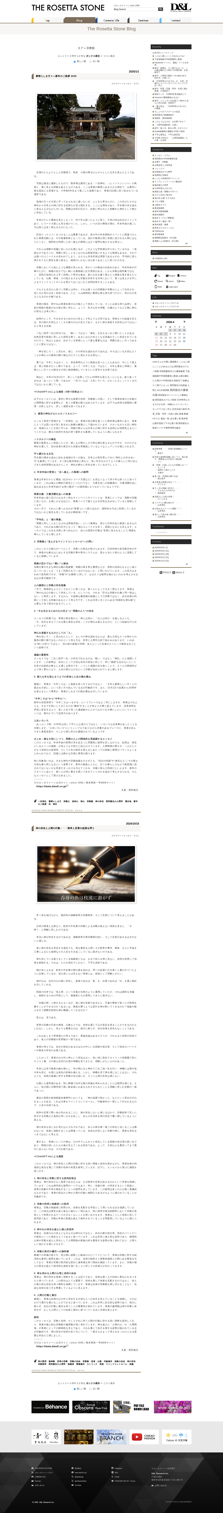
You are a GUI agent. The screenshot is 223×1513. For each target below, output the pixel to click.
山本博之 (162, 505)
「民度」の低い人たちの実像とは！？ (171, 465)
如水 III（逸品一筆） (163, 221)
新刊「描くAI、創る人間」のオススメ (171, 128)
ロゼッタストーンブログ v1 (166, 303)
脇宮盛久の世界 (161, 185)
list (186, 243)
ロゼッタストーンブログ (44, 1473)
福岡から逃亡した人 (166, 470)
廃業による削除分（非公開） (167, 241)
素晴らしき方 (55, 801)
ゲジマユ (162, 484)
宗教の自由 (75, 1361)
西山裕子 (162, 478)
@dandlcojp (79, 1477)
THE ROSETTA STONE (43, 1468)
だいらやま (162, 499)
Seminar (38, 1481)
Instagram (118, 1468)
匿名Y (160, 453)
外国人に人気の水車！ (164, 497)
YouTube (78, 1485)
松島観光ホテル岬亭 (163, 172)
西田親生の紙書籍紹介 (164, 115)
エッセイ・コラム (131, 83)
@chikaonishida (80, 1481)
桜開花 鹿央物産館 (163, 118)
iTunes (132, 1481)
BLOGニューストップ (164, 53)
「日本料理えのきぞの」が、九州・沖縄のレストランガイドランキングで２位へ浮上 (171, 83)
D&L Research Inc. (160, 1473)
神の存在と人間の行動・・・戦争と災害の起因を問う (65, 828)
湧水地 (128, 801)
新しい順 (80, 61)
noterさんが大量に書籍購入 (165, 362)
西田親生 (162, 493)
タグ (80, 48)
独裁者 (71, 1364)
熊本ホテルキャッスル (164, 228)
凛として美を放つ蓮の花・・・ (168, 514)
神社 (55, 804)
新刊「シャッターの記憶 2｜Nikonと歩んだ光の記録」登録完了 (171, 102)
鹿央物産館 (159, 208)
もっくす (162, 467)
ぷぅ (160, 461)
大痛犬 (161, 473)
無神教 (52, 1361)
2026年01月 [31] (161, 557)
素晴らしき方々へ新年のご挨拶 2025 (56, 76)
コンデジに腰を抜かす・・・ (167, 503)
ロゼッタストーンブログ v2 (166, 306)
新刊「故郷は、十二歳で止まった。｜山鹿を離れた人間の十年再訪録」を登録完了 (171, 70)
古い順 (94, 61)
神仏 (82, 801)
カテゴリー (116, 83)
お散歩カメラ (160, 205)
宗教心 (67, 801)
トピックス (159, 168)
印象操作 (108, 1361)
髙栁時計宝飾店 (161, 175)
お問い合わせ (40, 1485)
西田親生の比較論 (178, 385)
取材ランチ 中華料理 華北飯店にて (170, 94)
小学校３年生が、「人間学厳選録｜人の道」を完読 (171, 139)
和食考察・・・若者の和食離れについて (171, 450)
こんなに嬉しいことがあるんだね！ (170, 56)
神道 (102, 1364)
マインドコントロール (116, 1364)
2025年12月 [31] (161, 561)
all (187, 433)
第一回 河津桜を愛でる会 (166, 476)
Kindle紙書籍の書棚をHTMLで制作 (169, 131)
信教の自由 (119, 1361)
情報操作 (80, 1364)
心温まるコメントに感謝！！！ (168, 508)
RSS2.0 (165, 572)
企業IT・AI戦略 (161, 162)
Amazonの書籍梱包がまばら (166, 97)
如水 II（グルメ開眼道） (165, 218)
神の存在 (99, 801)
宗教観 (90, 801)
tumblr (117, 1477)
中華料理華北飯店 (172, 428)
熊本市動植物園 (161, 211)
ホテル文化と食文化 (163, 195)
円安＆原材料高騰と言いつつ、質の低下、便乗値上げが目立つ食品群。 (171, 458)
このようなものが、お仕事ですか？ (170, 121)
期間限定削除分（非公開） (166, 238)
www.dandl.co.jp (81, 1473)
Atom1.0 (178, 572)
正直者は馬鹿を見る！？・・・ (168, 482)
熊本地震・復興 (161, 224)
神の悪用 (42, 1361)
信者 (93, 1361)
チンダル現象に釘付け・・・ (167, 488)
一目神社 (42, 801)
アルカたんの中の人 (166, 490)
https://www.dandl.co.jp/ (51, 786)
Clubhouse (159, 231)
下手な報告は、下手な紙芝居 (167, 135)
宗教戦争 (42, 1364)
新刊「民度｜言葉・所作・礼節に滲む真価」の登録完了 (171, 89)
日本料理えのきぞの (163, 188)
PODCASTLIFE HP (122, 1481)
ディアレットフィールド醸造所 (168, 182)
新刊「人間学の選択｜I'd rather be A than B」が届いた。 (170, 77)
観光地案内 (159, 214)
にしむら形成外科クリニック (167, 178)
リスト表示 (109, 56)
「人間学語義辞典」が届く (166, 125)
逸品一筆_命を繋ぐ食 (171, 418)
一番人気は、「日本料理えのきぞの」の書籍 (171, 107)
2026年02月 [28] (161, 554)
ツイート (78, 810)
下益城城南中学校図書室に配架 (168, 59)
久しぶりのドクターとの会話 (167, 111)
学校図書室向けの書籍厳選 (172, 371)
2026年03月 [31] (161, 551)
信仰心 (75, 801)
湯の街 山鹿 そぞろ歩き (164, 198)
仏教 (99, 1361)
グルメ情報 (159, 201)
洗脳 (131, 1364)
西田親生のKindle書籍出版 (165, 159)
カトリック (92, 1364)
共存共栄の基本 (179, 409)
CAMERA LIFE (160, 258)
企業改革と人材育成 (163, 165)
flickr (116, 1473)
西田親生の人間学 (114, 801)
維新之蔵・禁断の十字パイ (166, 191)
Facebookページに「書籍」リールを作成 (171, 64)
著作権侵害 (159, 234)
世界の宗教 (62, 1361)
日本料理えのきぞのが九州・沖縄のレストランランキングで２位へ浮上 (171, 404)
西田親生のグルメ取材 (165, 400)
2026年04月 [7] (161, 547)
